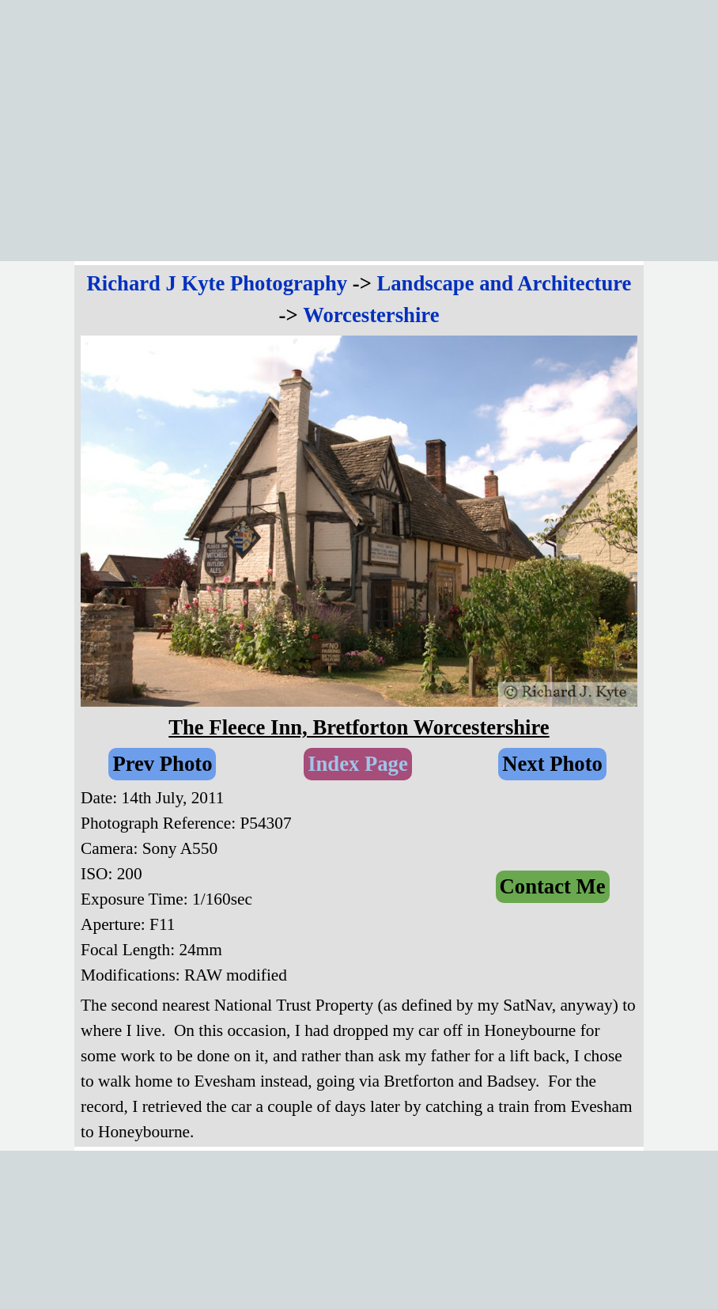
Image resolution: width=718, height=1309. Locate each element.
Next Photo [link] (552, 764)
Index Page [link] (358, 764)
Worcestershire (371, 315)
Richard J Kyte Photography (217, 283)
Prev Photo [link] (162, 764)
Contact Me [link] (553, 886)
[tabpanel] (359, 299)
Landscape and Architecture (504, 283)
